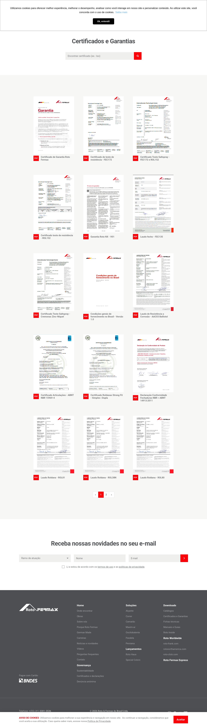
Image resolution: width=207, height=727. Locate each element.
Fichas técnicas (171, 621)
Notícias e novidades (87, 643)
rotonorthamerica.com (174, 649)
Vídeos (80, 648)
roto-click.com (170, 654)
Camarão (130, 621)
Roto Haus (131, 654)
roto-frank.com (170, 643)
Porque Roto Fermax (87, 627)
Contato (81, 659)
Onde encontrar (85, 610)
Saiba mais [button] (121, 12)
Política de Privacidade (99, 721)
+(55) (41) (40, 711)
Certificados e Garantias (175, 616)
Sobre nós (82, 621)
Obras (80, 616)
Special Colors (133, 660)
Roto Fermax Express (175, 660)
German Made (84, 632)
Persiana (130, 643)
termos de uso (105, 566)
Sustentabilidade (85, 670)
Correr (129, 616)
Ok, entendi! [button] (103, 21)
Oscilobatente (133, 632)
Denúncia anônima (86, 681)
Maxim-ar (130, 627)
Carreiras (81, 638)
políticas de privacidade (131, 566)
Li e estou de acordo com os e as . (106, 567)
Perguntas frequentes (88, 654)
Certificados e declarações (90, 676)
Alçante (129, 610)
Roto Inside (169, 632)
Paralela (130, 638)
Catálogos (168, 610)
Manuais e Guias (171, 627)
